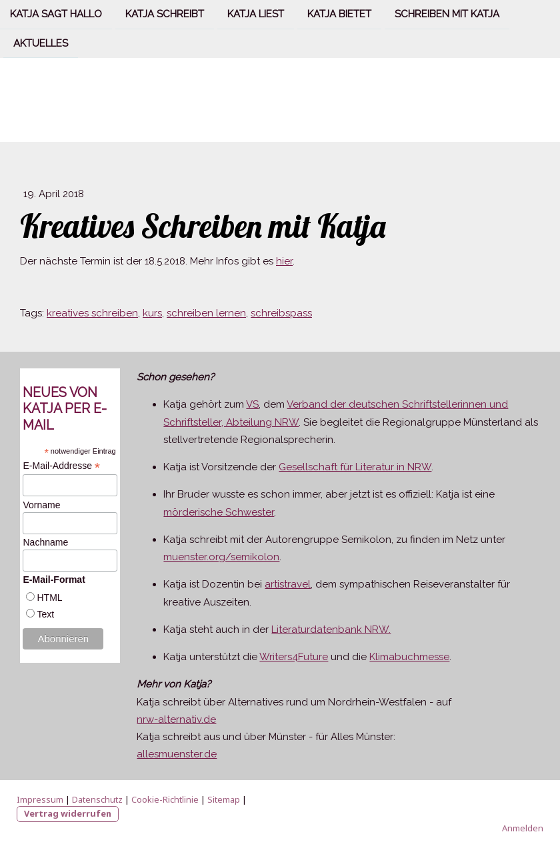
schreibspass (281, 313)
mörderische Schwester (218, 512)
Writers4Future (293, 657)
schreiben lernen (206, 313)
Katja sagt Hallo (56, 14)
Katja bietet (339, 14)
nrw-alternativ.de (176, 719)
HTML (49, 597)
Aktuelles (40, 45)
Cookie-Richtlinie (165, 799)
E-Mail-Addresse (61, 466)
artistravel (288, 584)
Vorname (41, 505)
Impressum (40, 799)
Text (45, 614)
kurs (152, 313)
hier (284, 261)
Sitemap (223, 799)
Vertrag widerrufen (67, 813)
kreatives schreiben (92, 313)
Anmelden (522, 828)
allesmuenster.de (177, 754)
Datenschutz (97, 799)
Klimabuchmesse (409, 657)
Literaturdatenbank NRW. (331, 630)
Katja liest (255, 14)
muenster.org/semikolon (221, 557)
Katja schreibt (164, 14)
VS (252, 404)
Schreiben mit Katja (447, 14)
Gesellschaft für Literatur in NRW (355, 467)
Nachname (45, 542)
